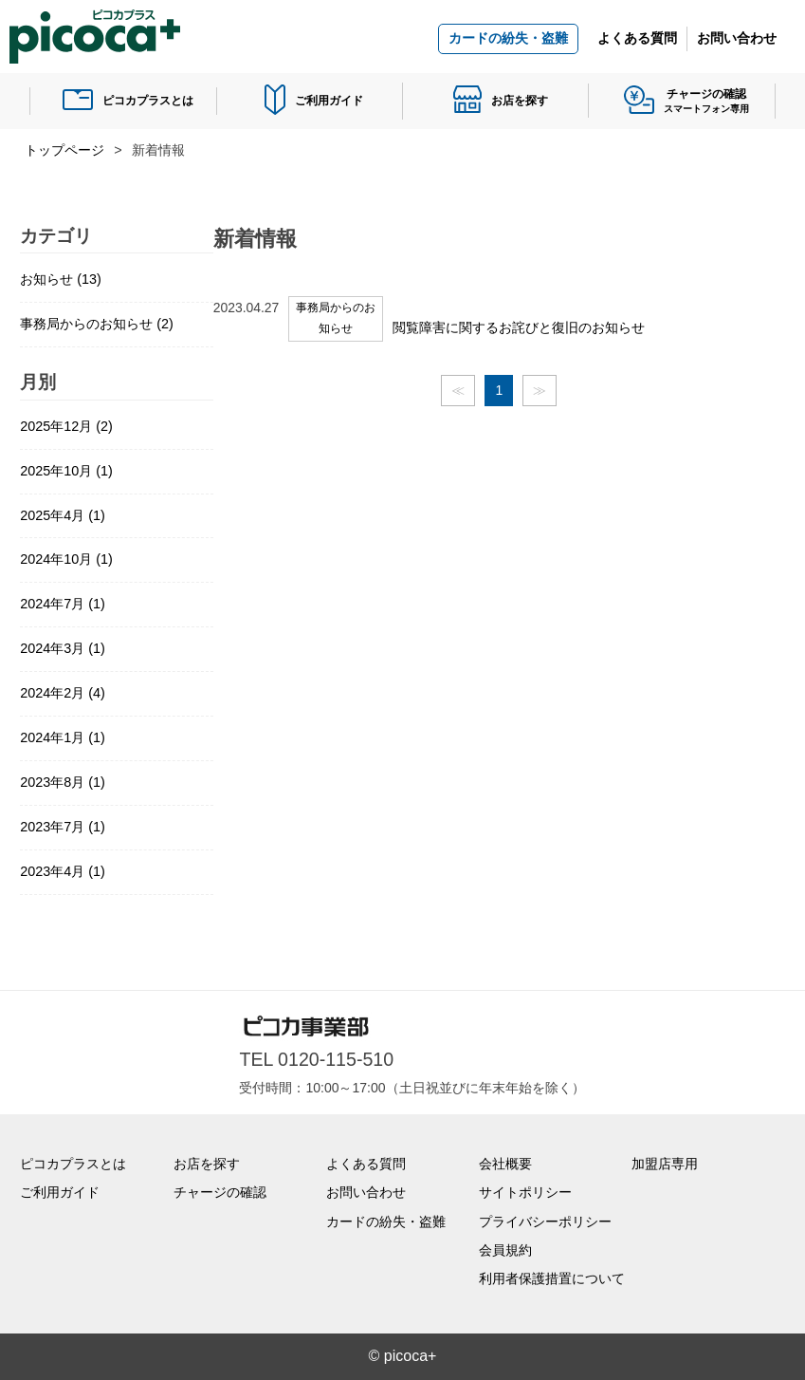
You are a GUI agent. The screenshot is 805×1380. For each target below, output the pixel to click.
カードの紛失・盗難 (508, 38)
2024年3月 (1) (62, 648)
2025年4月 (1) (62, 515)
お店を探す (519, 100)
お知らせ (60, 279)
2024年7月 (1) (62, 603)
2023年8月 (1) (62, 782)
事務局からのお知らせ (97, 323)
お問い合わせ (737, 38)
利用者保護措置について (552, 1278)
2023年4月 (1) (62, 871)
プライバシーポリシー (545, 1221)
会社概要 (505, 1163)
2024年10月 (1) (66, 559)
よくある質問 (637, 38)
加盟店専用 (664, 1163)
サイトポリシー (525, 1192)
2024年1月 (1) (62, 737)
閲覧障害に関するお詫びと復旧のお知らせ (519, 327)
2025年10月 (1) (66, 470)
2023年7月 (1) (62, 826)
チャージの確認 (220, 1192)
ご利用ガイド (329, 100)
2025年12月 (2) (66, 426)
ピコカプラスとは (147, 100)
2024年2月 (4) (62, 692)
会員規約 (505, 1250)
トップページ (64, 150)
